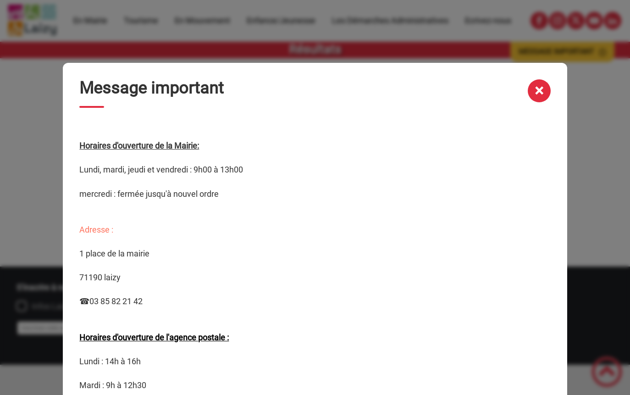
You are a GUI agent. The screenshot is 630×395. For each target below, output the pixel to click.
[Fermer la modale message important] (539, 90)
